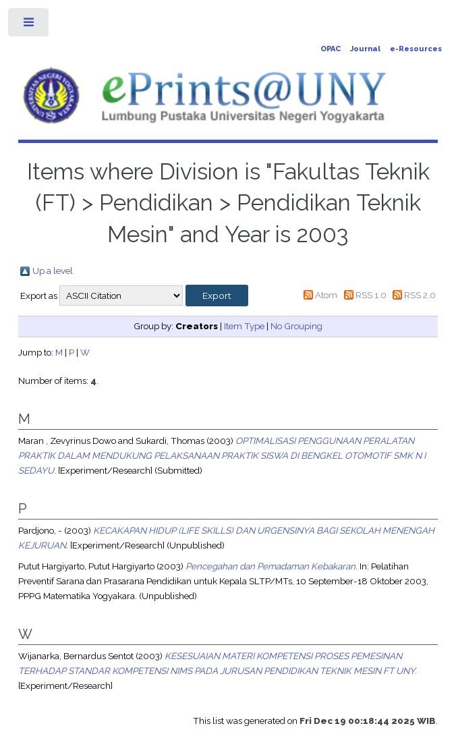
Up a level (52, 270)
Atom (326, 294)
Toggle (29, 25)
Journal (365, 49)
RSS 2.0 (420, 294)
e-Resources (416, 49)
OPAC (330, 49)
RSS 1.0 (371, 294)
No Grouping (296, 325)
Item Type (244, 325)
